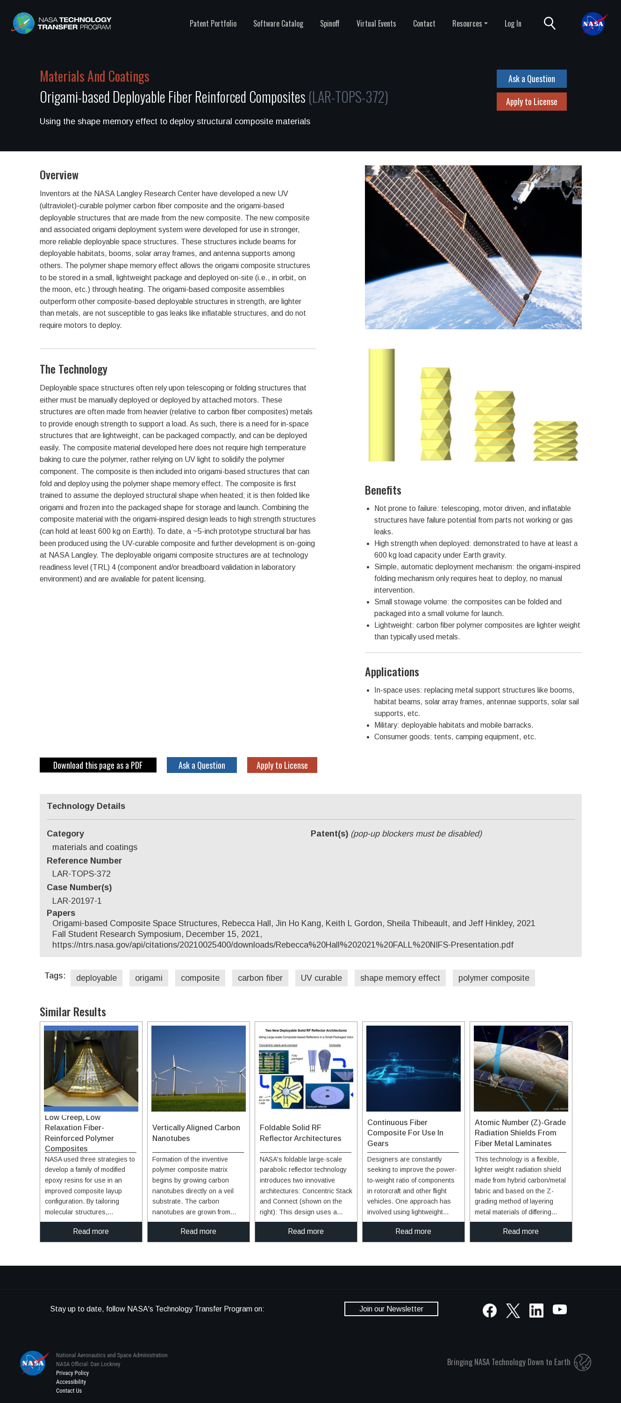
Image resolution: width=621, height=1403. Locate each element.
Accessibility (71, 1381)
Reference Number (84, 860)
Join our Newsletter (391, 1309)
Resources (467, 23)
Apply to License (531, 101)
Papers (61, 913)
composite (200, 978)
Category (65, 833)
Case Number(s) (79, 887)
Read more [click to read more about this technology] (91, 1231)
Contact (424, 23)
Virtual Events (376, 23)
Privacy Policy (72, 1372)
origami (149, 978)
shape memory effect (400, 978)
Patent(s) (396, 833)
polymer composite (493, 978)
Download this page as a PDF (98, 765)
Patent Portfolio (213, 23)
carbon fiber (260, 978)
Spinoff (330, 23)
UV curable (321, 978)
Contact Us (69, 1390)
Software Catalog (278, 23)
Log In (513, 23)
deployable (96, 978)
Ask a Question (531, 78)
